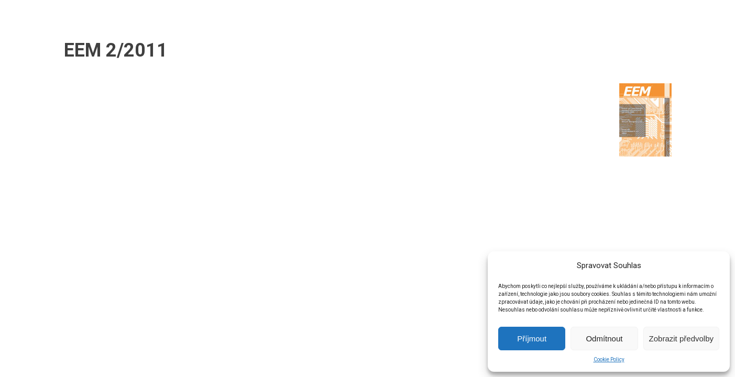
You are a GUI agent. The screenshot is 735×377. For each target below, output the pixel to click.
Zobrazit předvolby (681, 338)
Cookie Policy (609, 359)
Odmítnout (604, 338)
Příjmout (531, 338)
